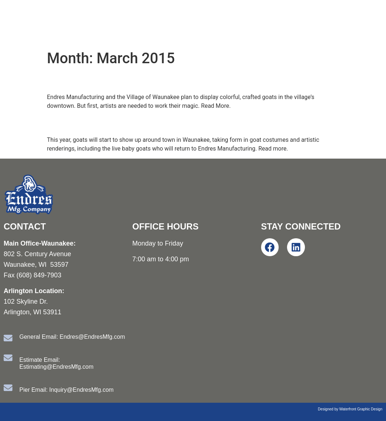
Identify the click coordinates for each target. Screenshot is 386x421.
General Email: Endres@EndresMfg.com (72, 337)
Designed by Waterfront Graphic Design (350, 409)
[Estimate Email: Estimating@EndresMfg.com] (8, 357)
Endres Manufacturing (95, 23)
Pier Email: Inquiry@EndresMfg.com (66, 390)
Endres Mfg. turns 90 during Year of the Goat (163, 123)
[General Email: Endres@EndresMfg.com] (8, 338)
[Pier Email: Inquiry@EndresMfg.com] (8, 387)
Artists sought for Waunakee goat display (154, 80)
